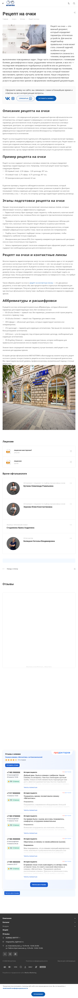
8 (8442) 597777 (12, 938)
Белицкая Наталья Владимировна (39, 541)
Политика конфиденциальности (37, 961)
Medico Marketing (30, 973)
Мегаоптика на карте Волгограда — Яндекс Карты (39, 666)
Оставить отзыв (12, 765)
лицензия (18, 461)
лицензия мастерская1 (23, 450)
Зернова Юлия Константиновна (37, 507)
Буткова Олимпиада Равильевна (38, 486)
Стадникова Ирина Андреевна (20, 528)
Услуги (6, 926)
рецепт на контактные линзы (41, 283)
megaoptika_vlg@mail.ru (15, 942)
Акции (5, 930)
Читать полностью (30, 787)
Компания (7, 918)
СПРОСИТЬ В (25, 98)
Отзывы (6, 934)
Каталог (6, 922)
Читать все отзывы (39, 884)
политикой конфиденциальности (15, 988)
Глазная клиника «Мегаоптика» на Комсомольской (23, 757)
